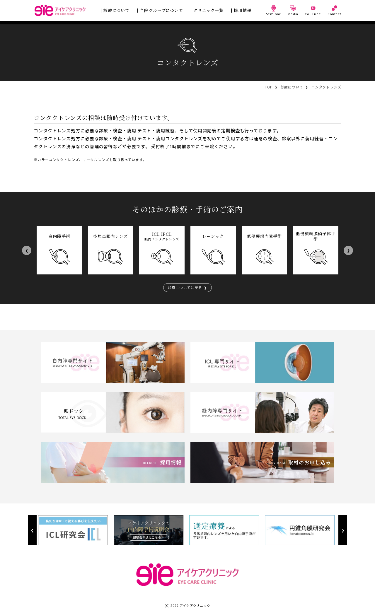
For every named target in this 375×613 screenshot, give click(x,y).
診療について (116, 10)
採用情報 (242, 10)
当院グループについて (161, 10)
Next (348, 250)
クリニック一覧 (208, 10)
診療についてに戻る (185, 287)
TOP (269, 86)
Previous (26, 250)
